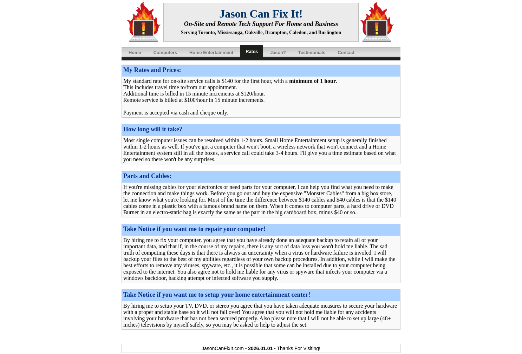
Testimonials (311, 52)
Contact (346, 52)
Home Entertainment (211, 52)
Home (135, 52)
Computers (165, 52)
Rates (252, 51)
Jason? (278, 52)
